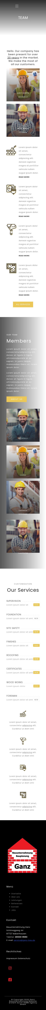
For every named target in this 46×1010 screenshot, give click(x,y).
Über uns (15, 897)
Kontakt (15, 907)
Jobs (13, 910)
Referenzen (16, 903)
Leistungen (16, 900)
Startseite (16, 893)
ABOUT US (16, 399)
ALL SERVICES (23, 304)
